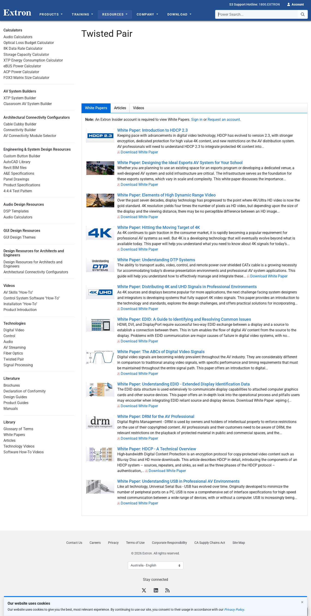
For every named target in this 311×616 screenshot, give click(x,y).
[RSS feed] (167, 591)
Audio (8, 341)
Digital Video (13, 330)
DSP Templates (16, 211)
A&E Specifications (18, 173)
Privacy (113, 542)
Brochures (11, 385)
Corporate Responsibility (169, 542)
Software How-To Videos (23, 452)
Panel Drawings (16, 179)
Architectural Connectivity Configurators (35, 272)
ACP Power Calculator (21, 72)
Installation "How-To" (20, 304)
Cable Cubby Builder (19, 124)
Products (49, 14)
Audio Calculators (17, 37)
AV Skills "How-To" (18, 292)
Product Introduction (20, 310)
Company (146, 14)
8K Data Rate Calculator (22, 48)
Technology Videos (18, 446)
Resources (113, 14)
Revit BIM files (15, 167)
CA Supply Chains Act (209, 542)
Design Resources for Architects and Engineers (32, 264)
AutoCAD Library (16, 162)
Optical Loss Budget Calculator (28, 42)
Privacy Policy (234, 609)
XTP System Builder (19, 98)
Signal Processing (18, 365)
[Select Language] (155, 565)
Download (178, 14)
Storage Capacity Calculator (26, 54)
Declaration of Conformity (24, 391)
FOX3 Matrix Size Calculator (26, 77)
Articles (9, 440)
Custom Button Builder (21, 156)
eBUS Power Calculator (22, 66)
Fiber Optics (13, 353)
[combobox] (261, 14)
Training (81, 14)
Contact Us (74, 542)
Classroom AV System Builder (27, 104)
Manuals (10, 408)
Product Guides (15, 403)
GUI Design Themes (19, 237)
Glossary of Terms (18, 429)
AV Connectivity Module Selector (29, 136)
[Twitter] (144, 591)
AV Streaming (14, 347)
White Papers (14, 434)
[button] (296, 4)
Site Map (238, 542)
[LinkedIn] (156, 591)
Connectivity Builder (19, 130)
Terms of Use (135, 542)
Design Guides (15, 397)
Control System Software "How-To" (31, 298)
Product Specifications (21, 185)
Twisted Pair (13, 359)
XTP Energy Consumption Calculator (33, 60)
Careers (95, 542)
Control (9, 336)
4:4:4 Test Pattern (17, 191)
